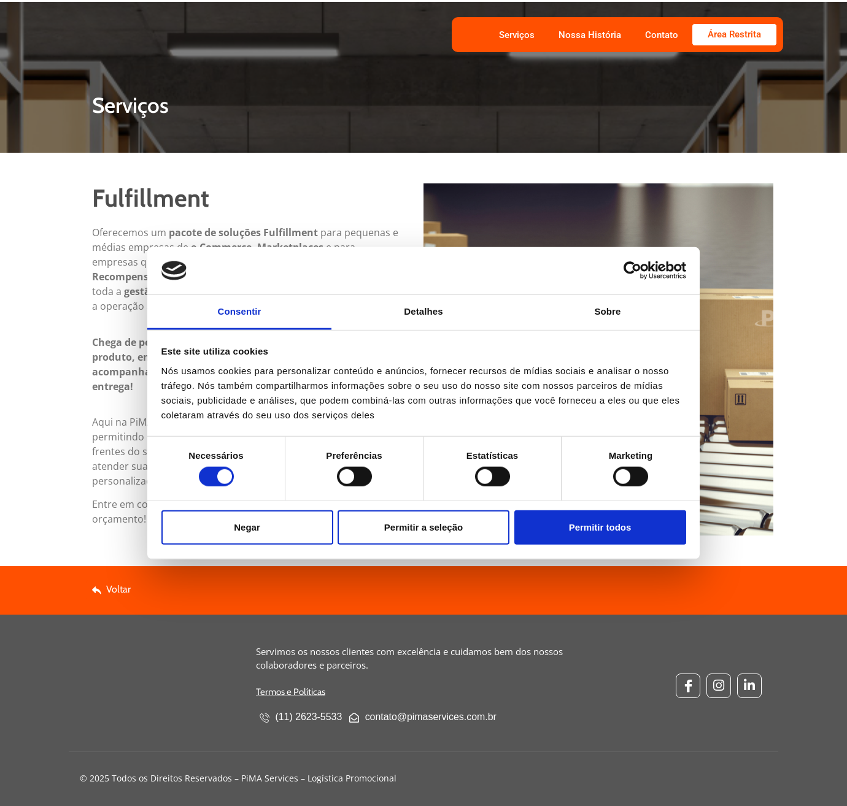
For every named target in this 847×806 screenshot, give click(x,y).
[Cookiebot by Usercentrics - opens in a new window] (632, 270)
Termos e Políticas (290, 691)
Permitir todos (600, 526)
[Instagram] (718, 686)
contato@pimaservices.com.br (424, 718)
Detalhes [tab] (423, 311)
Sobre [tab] (607, 311)
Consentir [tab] (239, 311)
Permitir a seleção (423, 526)
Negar (247, 526)
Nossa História (590, 34)
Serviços (517, 34)
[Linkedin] (749, 686)
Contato (661, 34)
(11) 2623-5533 (301, 718)
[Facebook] (688, 686)
